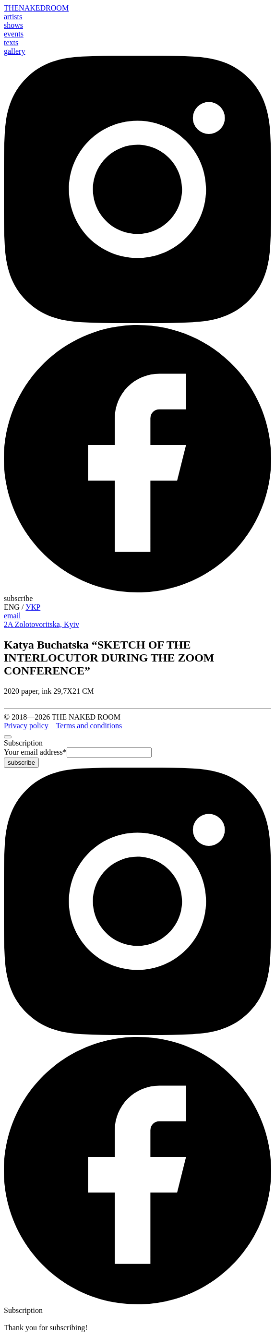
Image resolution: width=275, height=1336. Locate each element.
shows (13, 25)
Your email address (35, 752)
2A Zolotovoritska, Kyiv (41, 624)
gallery (14, 51)
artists (13, 16)
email (12, 616)
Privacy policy (26, 726)
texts (11, 42)
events (14, 34)
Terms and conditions (89, 726)
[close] (8, 736)
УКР (32, 607)
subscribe (18, 598)
